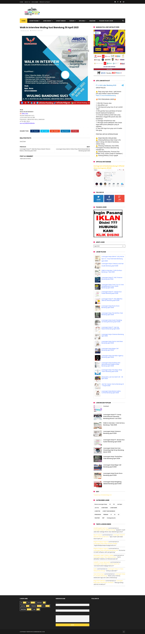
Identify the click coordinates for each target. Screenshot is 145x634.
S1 (111, 514)
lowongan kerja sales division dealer (105, 543)
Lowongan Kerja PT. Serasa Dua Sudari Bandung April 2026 (112, 292)
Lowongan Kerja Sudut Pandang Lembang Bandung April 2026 (112, 321)
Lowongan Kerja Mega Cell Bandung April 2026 (110, 349)
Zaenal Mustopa (99, 574)
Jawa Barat (47, 21)
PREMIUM (34, 30)
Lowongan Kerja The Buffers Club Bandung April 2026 (112, 314)
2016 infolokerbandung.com (36, 631)
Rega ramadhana (99, 581)
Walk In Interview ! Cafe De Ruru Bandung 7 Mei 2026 (112, 271)
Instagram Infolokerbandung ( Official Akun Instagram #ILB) (109, 167)
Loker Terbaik (61, 21)
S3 (118, 514)
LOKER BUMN (113, 507)
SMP (103, 518)
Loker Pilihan (34, 21)
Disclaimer (35, 2)
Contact (106, 406)
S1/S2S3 (71, 21)
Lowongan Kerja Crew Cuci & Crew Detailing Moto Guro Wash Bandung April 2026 (113, 286)
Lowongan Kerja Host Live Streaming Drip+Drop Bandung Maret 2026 (113, 450)
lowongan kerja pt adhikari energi (104, 530)
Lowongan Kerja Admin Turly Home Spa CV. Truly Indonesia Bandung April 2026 (113, 259)
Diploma (82, 21)
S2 (114, 514)
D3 (114, 504)
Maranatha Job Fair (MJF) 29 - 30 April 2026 (112, 377)
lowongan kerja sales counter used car (106, 564)
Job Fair (97, 507)
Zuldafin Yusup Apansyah (102, 562)
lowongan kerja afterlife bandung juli (106, 550)
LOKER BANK (104, 507)
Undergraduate (111, 518)
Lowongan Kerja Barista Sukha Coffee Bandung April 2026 (111, 392)
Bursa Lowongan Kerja (101, 504)
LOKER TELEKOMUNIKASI (109, 511)
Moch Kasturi (98, 535)
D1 (110, 504)
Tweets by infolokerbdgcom (103, 495)
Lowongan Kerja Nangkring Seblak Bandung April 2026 (112, 483)
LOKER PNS (97, 511)
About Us (27, 2)
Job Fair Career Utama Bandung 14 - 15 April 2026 (113, 385)
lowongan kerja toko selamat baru (105, 557)
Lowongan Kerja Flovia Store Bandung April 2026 (110, 306)
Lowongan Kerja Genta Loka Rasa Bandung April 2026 (112, 342)
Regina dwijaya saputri (101, 542)
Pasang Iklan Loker (106, 21)
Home (21, 2)
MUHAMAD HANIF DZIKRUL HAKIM (103, 555)
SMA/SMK (92, 21)
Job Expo (119, 504)
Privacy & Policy (45, 2)
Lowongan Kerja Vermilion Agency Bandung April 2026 (112, 356)
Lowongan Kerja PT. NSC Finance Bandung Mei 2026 (112, 278)
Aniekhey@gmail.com (101, 528)
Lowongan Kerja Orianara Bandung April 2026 (113, 335)
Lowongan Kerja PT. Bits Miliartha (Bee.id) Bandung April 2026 (112, 299)
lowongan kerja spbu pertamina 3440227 (108, 581)
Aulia (95, 569)
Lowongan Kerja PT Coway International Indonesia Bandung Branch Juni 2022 (112, 416)
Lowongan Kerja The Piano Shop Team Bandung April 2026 (112, 370)
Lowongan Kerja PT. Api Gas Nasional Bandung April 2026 (111, 328)
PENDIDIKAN (98, 514)
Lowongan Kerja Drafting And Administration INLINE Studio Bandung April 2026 (111, 364)
